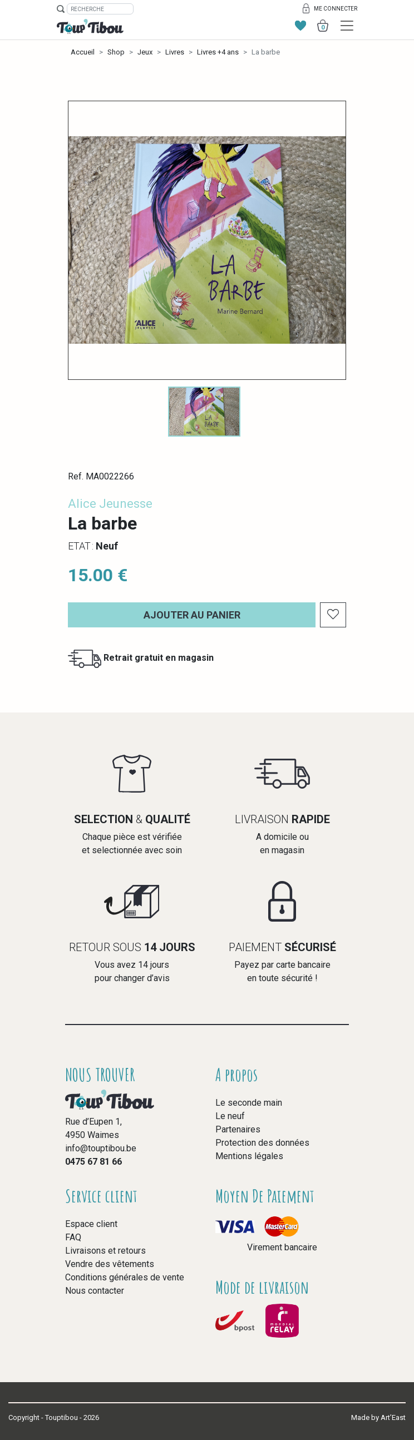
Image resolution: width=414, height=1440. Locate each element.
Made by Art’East (378, 1417)
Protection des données (262, 1142)
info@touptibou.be (100, 1148)
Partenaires (237, 1129)
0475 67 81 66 (93, 1161)
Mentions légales (249, 1156)
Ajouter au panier (192, 615)
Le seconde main (248, 1102)
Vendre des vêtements (109, 1264)
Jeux (144, 52)
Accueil (83, 52)
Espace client (91, 1224)
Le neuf (230, 1116)
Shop (116, 52)
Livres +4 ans (218, 52)
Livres (174, 52)
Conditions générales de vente (124, 1277)
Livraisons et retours (105, 1250)
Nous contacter (94, 1290)
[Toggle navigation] (347, 26)
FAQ (73, 1237)
